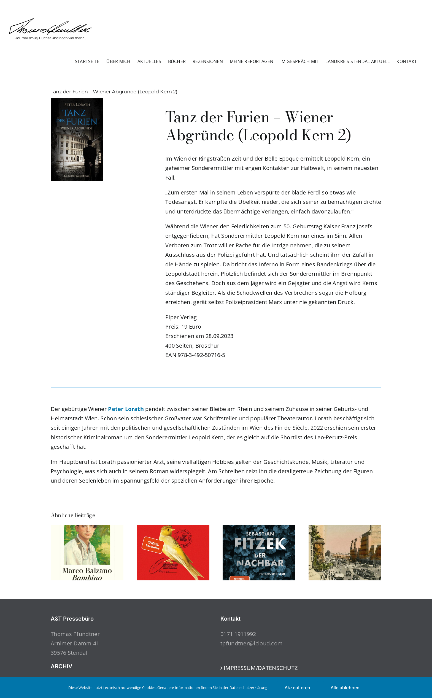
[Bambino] (87, 528)
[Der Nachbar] (259, 528)
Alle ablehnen (345, 687)
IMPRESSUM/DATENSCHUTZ (261, 668)
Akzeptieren (297, 687)
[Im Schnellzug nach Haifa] (345, 528)
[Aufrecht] (173, 528)
